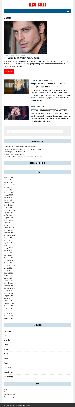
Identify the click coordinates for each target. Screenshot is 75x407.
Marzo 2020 (8, 280)
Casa (5, 335)
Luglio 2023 (8, 190)
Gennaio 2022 (8, 230)
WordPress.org (9, 397)
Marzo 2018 (8, 301)
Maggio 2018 (8, 296)
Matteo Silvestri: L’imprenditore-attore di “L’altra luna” (23, 157)
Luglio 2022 (8, 215)
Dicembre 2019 (9, 286)
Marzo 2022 (8, 225)
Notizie (11, 55)
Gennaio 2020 (8, 283)
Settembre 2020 (9, 265)
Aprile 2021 (8, 250)
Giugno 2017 (8, 316)
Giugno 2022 (8, 218)
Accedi (6, 389)
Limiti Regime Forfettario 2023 (15, 152)
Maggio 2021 (8, 248)
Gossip (6, 55)
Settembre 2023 (9, 185)
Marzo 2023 (8, 200)
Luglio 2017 (8, 313)
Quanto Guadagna (9, 372)
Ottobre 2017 (8, 308)
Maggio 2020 (8, 275)
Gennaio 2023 (8, 205)
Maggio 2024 (8, 177)
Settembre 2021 (9, 240)
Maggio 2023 (8, 195)
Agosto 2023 (8, 187)
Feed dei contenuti (10, 392)
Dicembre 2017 (9, 306)
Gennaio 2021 (8, 255)
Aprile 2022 (8, 223)
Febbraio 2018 (9, 303)
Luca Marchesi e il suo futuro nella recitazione (22, 57)
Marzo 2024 (8, 182)
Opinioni (6, 363)
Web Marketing (8, 377)
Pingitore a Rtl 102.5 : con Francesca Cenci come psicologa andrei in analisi (49, 85)
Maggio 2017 (8, 318)
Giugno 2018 (8, 293)
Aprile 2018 (8, 298)
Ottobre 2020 (8, 263)
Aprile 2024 (8, 180)
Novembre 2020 (9, 260)
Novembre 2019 (9, 288)
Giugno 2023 (8, 192)
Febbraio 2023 (9, 202)
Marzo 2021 (8, 253)
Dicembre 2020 (9, 258)
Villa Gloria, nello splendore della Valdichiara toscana (23, 149)
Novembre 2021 (9, 235)
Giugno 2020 (8, 273)
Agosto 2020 (8, 268)
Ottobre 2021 (8, 238)
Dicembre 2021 (9, 233)
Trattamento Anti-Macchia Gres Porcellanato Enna (22, 147)
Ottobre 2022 (8, 207)
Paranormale (7, 367)
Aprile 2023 (8, 197)
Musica (6, 354)
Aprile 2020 (8, 278)
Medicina (6, 349)
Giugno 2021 (8, 245)
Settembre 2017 (9, 311)
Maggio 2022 (8, 220)
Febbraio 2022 (9, 228)
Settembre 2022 (9, 210)
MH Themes (27, 405)
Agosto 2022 (8, 213)
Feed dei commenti (10, 394)
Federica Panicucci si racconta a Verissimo (49, 110)
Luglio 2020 (8, 270)
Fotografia (7, 340)
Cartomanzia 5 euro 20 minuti (14, 154)
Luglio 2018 (8, 291)
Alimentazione (8, 331)
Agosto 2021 (8, 243)
